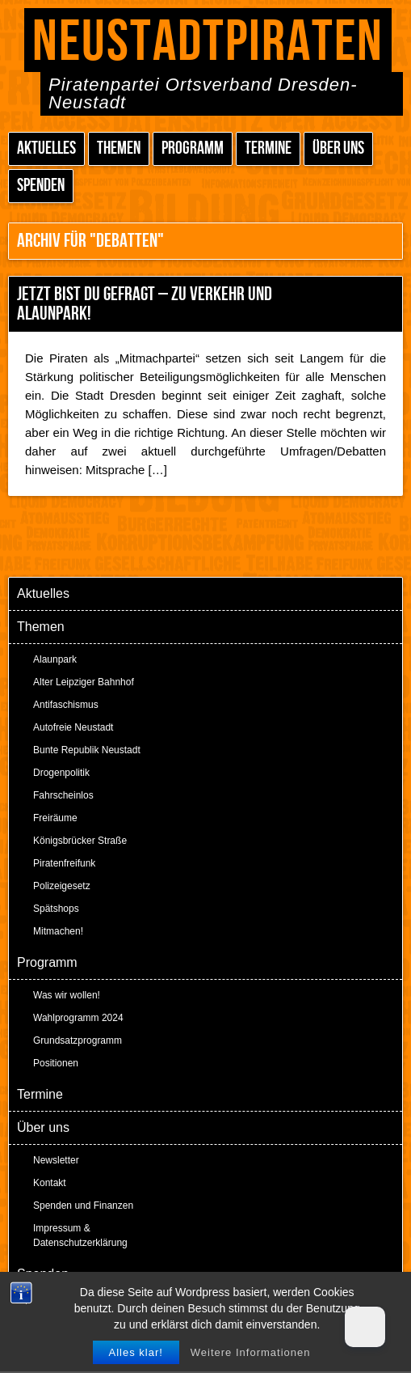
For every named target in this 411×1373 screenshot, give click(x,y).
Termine (268, 148)
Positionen (55, 1063)
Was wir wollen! (66, 995)
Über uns (338, 148)
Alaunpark (55, 659)
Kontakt (49, 1183)
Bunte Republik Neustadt (86, 750)
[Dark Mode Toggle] (365, 1327)
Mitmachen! (58, 931)
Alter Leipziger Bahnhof (83, 682)
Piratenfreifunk (64, 863)
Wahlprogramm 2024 (78, 1017)
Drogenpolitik (61, 772)
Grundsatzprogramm (77, 1040)
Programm (192, 148)
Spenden (41, 186)
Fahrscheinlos (63, 795)
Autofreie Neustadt (73, 727)
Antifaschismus (66, 704)
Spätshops (56, 908)
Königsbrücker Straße (80, 840)
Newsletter (56, 1160)
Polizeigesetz (61, 886)
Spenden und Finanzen (83, 1205)
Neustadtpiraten (208, 42)
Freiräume (55, 818)
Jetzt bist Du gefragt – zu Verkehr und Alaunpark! (144, 303)
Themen (118, 148)
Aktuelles (46, 148)
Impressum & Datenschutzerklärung (80, 1235)
